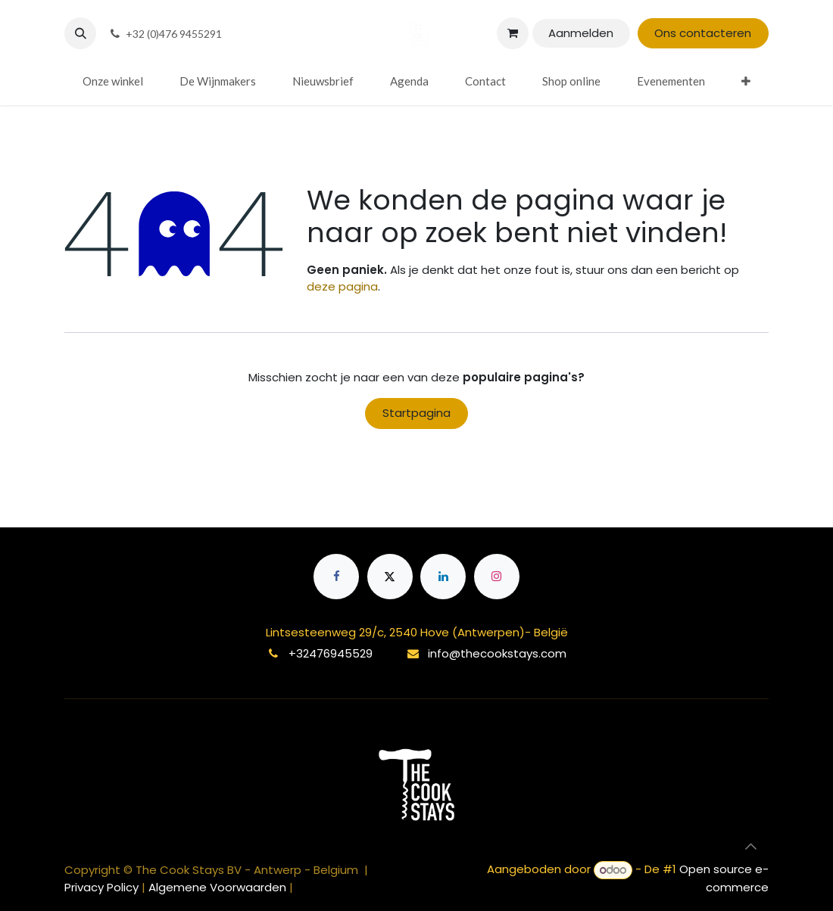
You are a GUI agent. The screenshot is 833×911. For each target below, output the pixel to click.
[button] (80, 33)
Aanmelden (580, 33)
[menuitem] (112, 81)
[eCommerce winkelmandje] (513, 33)
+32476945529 (331, 653)
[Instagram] (496, 576)
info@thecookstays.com (497, 653)
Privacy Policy (103, 887)
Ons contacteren (702, 33)
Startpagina (416, 413)
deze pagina (342, 286)
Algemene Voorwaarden (217, 887)
